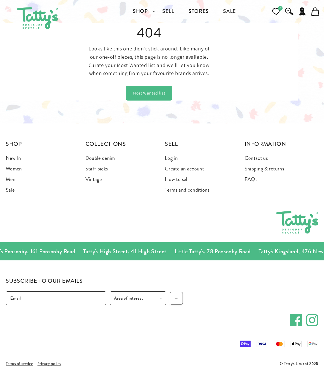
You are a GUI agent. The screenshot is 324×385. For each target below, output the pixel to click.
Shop (14, 144)
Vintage (93, 179)
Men (10, 179)
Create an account (184, 168)
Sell (171, 144)
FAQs (251, 179)
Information (265, 144)
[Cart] (315, 11)
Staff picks (96, 168)
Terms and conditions (187, 190)
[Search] (289, 11)
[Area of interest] (138, 298)
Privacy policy (49, 363)
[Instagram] (312, 320)
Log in (171, 158)
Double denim (100, 158)
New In (13, 158)
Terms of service (19, 363)
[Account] (302, 11)
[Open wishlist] (276, 11)
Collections (105, 144)
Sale (10, 190)
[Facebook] (296, 320)
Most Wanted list (149, 93)
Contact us (256, 158)
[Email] (56, 298)
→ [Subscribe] (176, 298)
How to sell (177, 179)
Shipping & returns (264, 168)
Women (14, 168)
